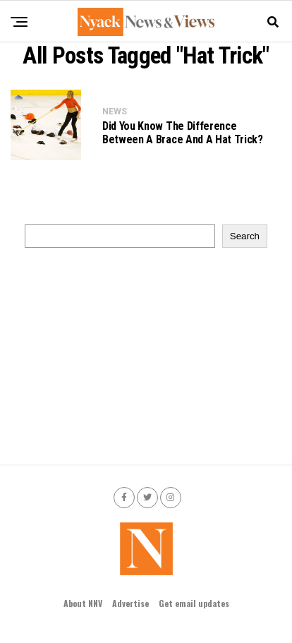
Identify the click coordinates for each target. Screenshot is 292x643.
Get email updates (194, 603)
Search (245, 236)
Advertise (130, 603)
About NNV (82, 603)
